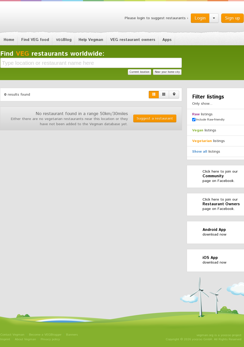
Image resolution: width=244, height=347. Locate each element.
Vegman (32, 17)
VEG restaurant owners (132, 40)
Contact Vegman (12, 334)
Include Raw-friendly (208, 119)
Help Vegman (91, 40)
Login (200, 18)
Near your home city (167, 72)
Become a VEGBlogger (45, 334)
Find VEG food (35, 40)
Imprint (5, 339)
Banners (72, 334)
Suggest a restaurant (155, 118)
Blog (64, 40)
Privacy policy (50, 339)
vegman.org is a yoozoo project (219, 335)
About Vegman (25, 339)
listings (202, 114)
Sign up (232, 18)
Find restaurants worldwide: (52, 53)
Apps (167, 40)
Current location (139, 72)
